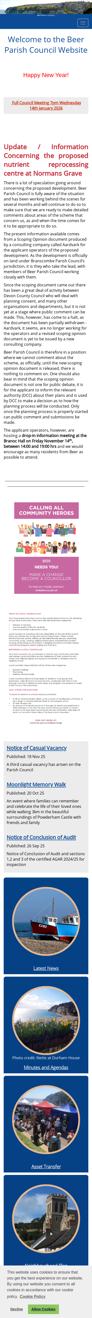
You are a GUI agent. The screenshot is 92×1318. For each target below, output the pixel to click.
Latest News (46, 968)
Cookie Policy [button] (33, 1296)
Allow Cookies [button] (43, 1309)
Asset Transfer (46, 1166)
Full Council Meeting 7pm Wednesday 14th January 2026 (46, 105)
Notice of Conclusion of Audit (41, 837)
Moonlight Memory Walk (36, 784)
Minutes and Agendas (46, 1067)
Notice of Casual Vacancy (36, 747)
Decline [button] (16, 1309)
